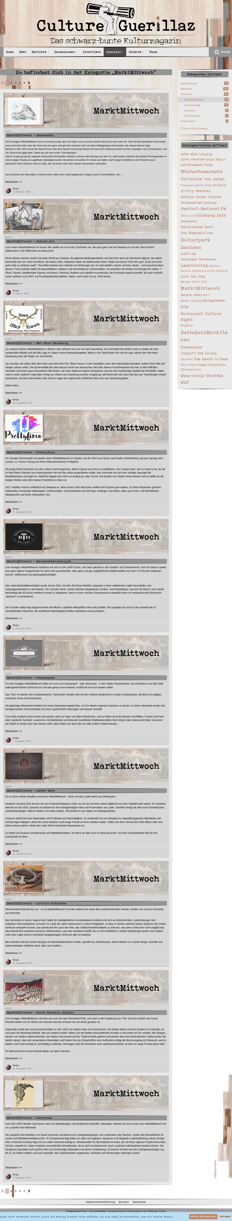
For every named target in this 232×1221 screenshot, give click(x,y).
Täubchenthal (191, 369)
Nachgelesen (214, 300)
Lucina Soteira (216, 270)
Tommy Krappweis (211, 364)
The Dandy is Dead (211, 359)
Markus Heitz (192, 295)
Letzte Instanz (192, 270)
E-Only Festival (196, 191)
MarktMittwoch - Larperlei (30, 1118)
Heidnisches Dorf (197, 227)
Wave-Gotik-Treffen (202, 375)
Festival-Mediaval (200, 208)
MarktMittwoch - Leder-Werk (31, 790)
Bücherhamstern (202, 171)
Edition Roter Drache (201, 197)
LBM (193, 253)
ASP (184, 165)
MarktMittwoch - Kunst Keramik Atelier (40, 1012)
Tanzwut (187, 359)
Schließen (225, 1216)
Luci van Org (193, 276)
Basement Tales (200, 165)
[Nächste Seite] (29, 82)
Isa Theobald (193, 233)
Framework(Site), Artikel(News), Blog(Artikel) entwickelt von (116, 1211)
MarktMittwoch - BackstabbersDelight (39, 561)
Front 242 (188, 215)
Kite (209, 233)
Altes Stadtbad (193, 159)
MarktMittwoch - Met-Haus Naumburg (38, 343)
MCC (206, 295)
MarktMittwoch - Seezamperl (31, 677)
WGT (185, 382)
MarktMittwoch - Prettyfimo (31, 452)
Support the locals (199, 353)
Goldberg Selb (211, 215)
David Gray (203, 185)
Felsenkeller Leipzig (199, 202)
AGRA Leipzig (201, 154)
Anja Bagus (215, 159)
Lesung (214, 265)
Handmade (189, 221)
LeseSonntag (194, 265)
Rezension (192, 347)
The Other (188, 364)
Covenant (187, 185)
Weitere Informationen (203, 1216)
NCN (185, 307)
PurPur (187, 325)
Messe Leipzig (191, 300)
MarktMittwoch (200, 288)
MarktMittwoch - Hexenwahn (30, 135)
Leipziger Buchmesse (198, 259)
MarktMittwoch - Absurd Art (31, 241)
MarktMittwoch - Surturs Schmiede (36, 903)
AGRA (185, 154)
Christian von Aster (203, 179)
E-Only (220, 185)
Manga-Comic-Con (194, 281)
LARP (185, 253)
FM (223, 208)
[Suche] (222, 51)
